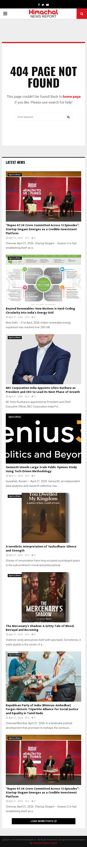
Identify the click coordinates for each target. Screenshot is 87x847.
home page (72, 97)
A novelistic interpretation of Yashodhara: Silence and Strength (41, 548)
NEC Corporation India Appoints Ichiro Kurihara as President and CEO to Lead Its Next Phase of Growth (43, 390)
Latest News (15, 162)
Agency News (15, 175)
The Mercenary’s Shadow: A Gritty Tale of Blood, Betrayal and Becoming (40, 628)
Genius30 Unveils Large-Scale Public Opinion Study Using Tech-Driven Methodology (41, 469)
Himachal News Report (45, 843)
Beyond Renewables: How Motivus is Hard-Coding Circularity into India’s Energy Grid (40, 310)
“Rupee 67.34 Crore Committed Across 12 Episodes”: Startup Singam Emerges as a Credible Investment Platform (42, 229)
